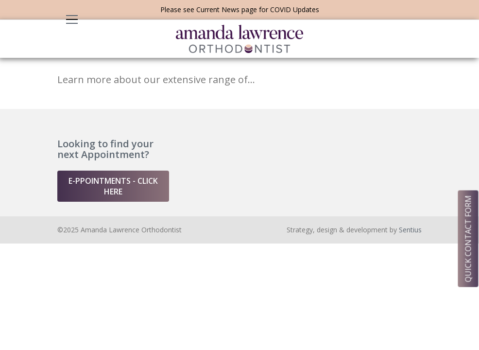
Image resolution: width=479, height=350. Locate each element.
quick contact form (468, 238)
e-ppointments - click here (113, 186)
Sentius (410, 229)
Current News (218, 9)
